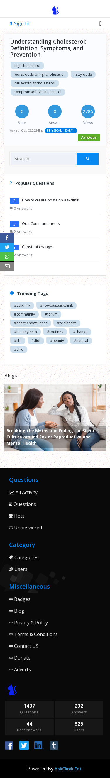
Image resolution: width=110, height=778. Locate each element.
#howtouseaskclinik (56, 305)
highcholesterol (27, 65)
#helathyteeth (25, 331)
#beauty (57, 340)
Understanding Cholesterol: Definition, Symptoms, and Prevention (48, 48)
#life (17, 340)
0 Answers (21, 208)
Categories (23, 557)
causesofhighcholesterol (34, 83)
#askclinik (22, 305)
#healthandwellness (30, 323)
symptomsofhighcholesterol (37, 91)
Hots (17, 516)
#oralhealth (67, 323)
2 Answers (21, 231)
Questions (22, 504)
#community (24, 314)
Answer (89, 137)
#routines (55, 331)
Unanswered (25, 527)
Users (18, 569)
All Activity (23, 492)
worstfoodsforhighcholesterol (39, 74)
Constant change (37, 246)
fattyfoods (83, 74)
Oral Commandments (41, 223)
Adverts (20, 669)
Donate (20, 658)
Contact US (23, 646)
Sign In (19, 23)
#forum (51, 314)
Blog (16, 611)
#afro (18, 349)
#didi (35, 340)
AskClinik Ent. (69, 769)
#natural (81, 340)
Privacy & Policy (28, 622)
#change (80, 331)
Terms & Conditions (33, 634)
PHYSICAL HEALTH (61, 130)
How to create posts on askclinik (50, 200)
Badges (20, 599)
